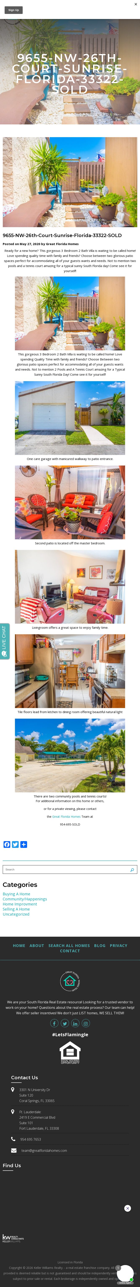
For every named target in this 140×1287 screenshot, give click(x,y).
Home (19, 945)
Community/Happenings (25, 898)
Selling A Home (16, 909)
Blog (100, 945)
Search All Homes (69, 945)
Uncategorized (16, 914)
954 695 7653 (30, 1139)
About (37, 945)
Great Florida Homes (66, 817)
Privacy (118, 945)
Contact (70, 950)
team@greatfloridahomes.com (44, 1150)
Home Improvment (20, 904)
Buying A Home (16, 893)
